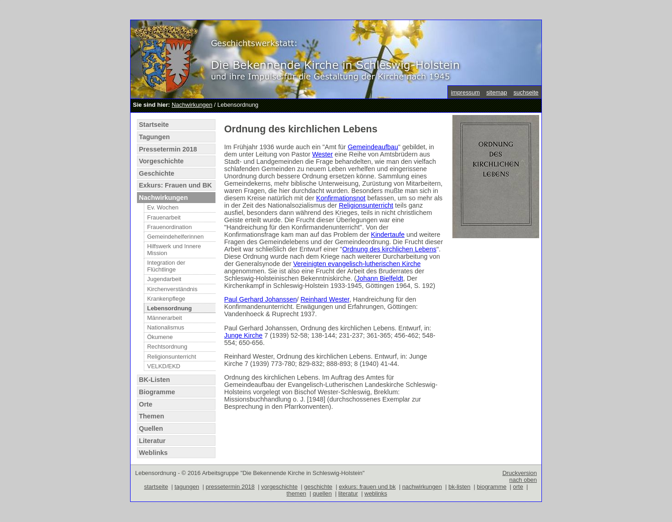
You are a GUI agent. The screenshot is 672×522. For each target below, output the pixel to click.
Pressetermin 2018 (168, 149)
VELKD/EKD (163, 366)
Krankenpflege (166, 298)
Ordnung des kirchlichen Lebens (389, 249)
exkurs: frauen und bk (367, 486)
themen (296, 493)
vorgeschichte (279, 486)
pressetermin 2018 (229, 486)
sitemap (496, 92)
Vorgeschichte (161, 161)
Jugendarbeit (164, 279)
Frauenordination (169, 227)
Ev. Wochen (162, 207)
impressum (465, 92)
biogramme (492, 486)
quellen (322, 493)
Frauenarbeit (163, 217)
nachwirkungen (422, 486)
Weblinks (153, 452)
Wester (322, 154)
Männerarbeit (164, 317)
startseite (156, 486)
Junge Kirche (243, 335)
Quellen (151, 428)
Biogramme (157, 392)
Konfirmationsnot (341, 198)
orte (518, 486)
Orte (145, 404)
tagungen (186, 486)
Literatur (152, 440)
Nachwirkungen (192, 104)
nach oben (523, 479)
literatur (348, 493)
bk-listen (459, 486)
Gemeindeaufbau (373, 147)
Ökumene (160, 337)
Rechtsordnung (167, 346)
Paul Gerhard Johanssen (260, 299)
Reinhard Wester (324, 299)
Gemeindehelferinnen (175, 236)
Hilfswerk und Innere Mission (174, 249)
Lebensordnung (169, 308)
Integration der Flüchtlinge (166, 266)
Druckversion (519, 473)
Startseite (154, 124)
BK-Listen (154, 379)
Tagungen (154, 137)
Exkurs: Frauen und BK (175, 185)
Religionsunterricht (171, 356)
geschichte (318, 486)
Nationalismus (165, 327)
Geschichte (156, 173)
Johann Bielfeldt (380, 278)
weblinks (375, 493)
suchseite (526, 92)
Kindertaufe (388, 234)
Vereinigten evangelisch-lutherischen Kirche (356, 263)
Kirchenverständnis (172, 289)
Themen (151, 416)
